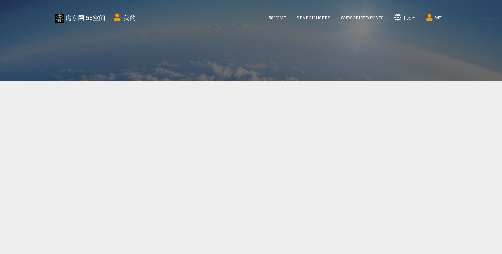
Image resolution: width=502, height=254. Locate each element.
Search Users (314, 17)
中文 (402, 17)
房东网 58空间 (80, 18)
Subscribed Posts (362, 17)
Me (433, 17)
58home (277, 17)
